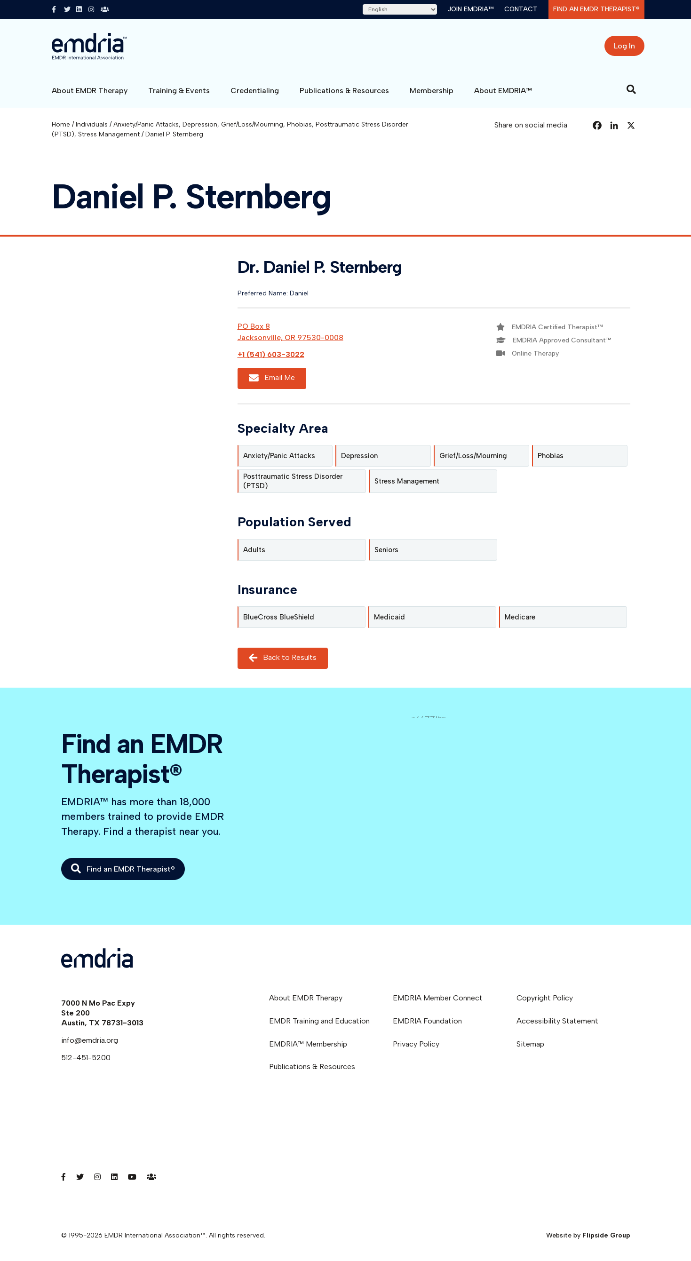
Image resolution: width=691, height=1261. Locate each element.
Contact (521, 9)
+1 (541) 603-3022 (271, 354)
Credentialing (254, 90)
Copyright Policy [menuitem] (544, 997)
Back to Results (283, 658)
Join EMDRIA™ (470, 9)
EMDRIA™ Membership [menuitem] (308, 1043)
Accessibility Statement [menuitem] (557, 1020)
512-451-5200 (86, 1057)
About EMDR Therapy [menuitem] (305, 997)
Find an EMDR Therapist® (596, 9)
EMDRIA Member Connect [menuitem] (438, 997)
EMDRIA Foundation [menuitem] (427, 1020)
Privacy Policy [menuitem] (416, 1043)
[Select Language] (400, 9)
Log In (624, 45)
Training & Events (179, 90)
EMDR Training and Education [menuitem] (319, 1020)
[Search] (631, 89)
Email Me (272, 378)
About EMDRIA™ (503, 90)
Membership (431, 90)
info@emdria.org (89, 1040)
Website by (588, 1235)
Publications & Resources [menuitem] (312, 1066)
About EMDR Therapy (89, 90)
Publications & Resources (344, 90)
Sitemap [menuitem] (530, 1043)
